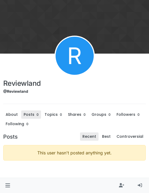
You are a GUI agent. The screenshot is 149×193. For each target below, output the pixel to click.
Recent (89, 136)
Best (106, 136)
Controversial (130, 136)
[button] (7, 185)
